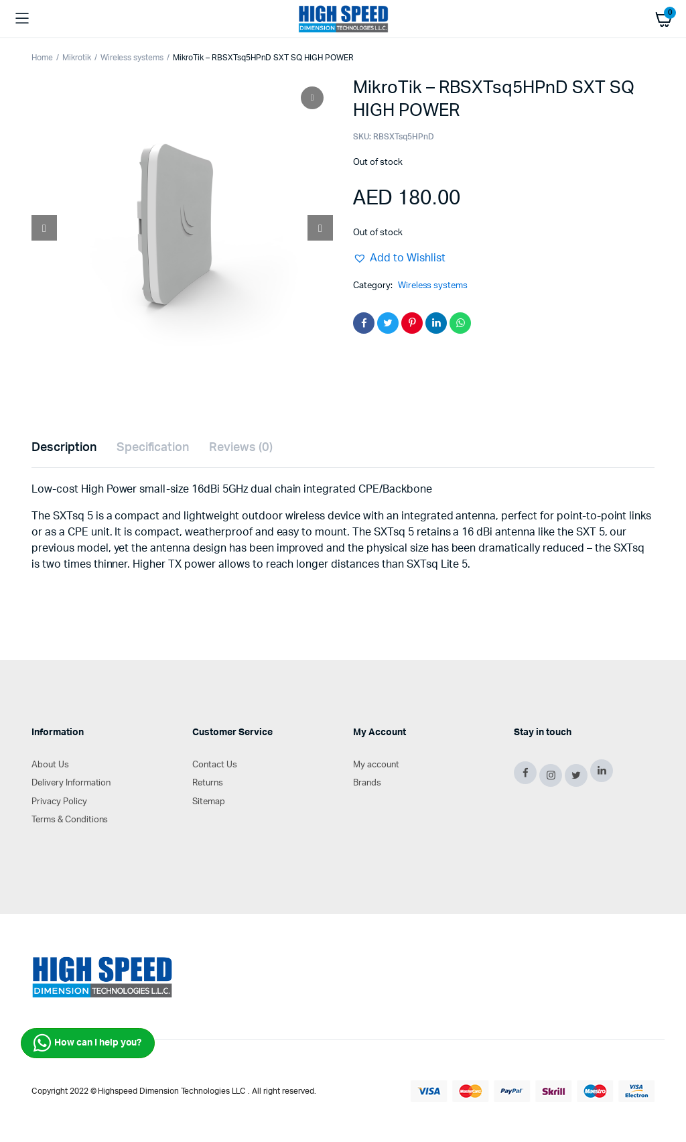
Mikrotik (76, 58)
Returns (207, 783)
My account (376, 765)
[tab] (63, 448)
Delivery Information (71, 783)
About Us (50, 765)
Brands (367, 783)
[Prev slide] (44, 228)
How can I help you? (87, 1042)
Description (63, 448)
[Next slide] (320, 228)
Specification (153, 448)
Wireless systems (132, 58)
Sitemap (208, 802)
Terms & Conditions (69, 820)
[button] (399, 258)
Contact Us (214, 765)
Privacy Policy (59, 802)
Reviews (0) (241, 448)
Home (42, 58)
